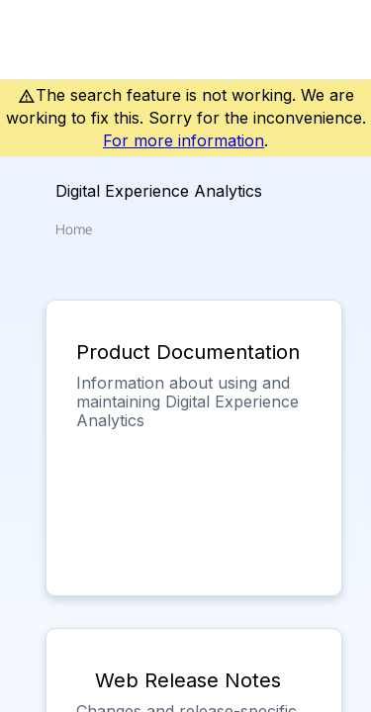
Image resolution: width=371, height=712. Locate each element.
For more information (183, 140)
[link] (327, 39)
